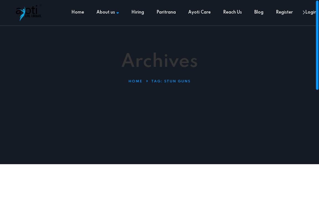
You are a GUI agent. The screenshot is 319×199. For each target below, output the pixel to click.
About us (107, 12)
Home (77, 12)
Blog (258, 12)
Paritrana (166, 12)
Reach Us (232, 12)
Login (311, 12)
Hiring (137, 12)
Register (284, 12)
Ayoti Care (199, 12)
